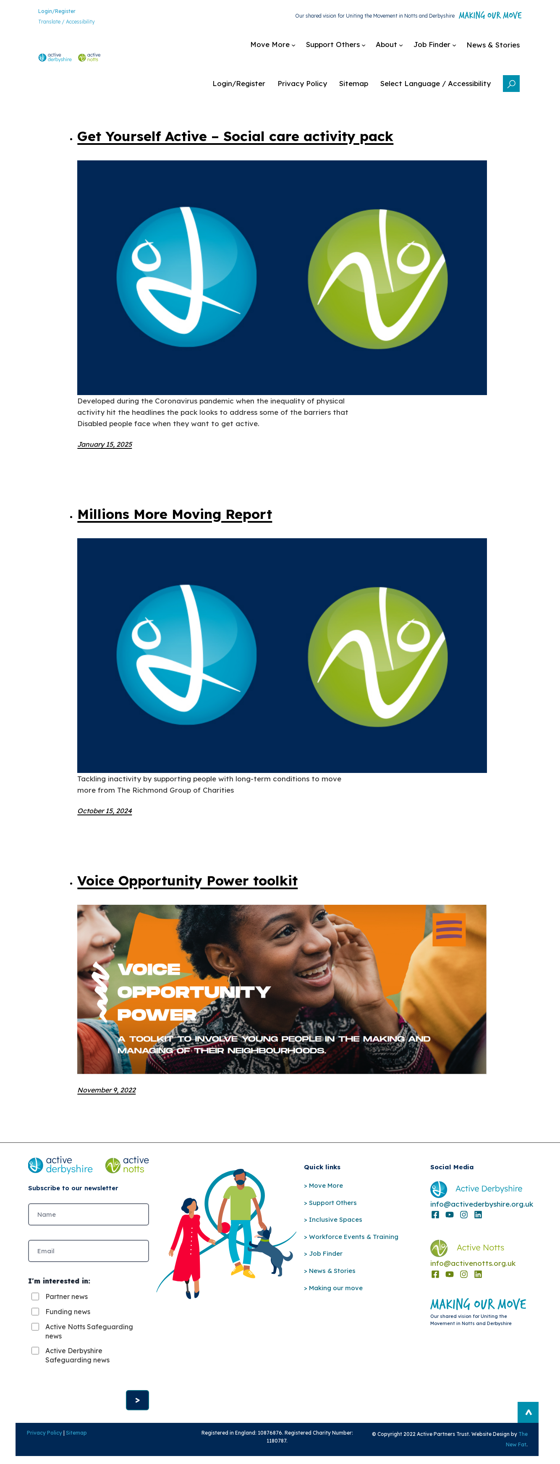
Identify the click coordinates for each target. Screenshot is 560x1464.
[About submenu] (334, 48)
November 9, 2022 (106, 1090)
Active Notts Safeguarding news (89, 1335)
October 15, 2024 (104, 811)
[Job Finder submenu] (380, 48)
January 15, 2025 (104, 444)
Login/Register (46, 12)
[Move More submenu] (218, 48)
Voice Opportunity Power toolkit (187, 880)
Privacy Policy (32, 1439)
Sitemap (64, 1439)
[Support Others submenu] (281, 48)
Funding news (67, 1315)
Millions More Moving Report (174, 514)
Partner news (66, 1300)
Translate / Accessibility (56, 23)
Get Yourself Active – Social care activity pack (235, 136)
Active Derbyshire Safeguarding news (77, 1359)
